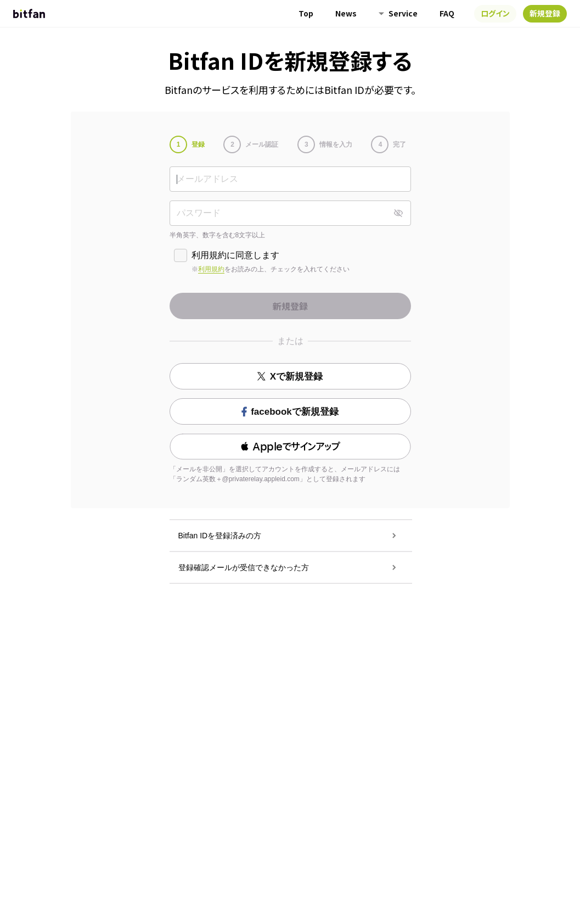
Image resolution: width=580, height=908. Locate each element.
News (346, 13)
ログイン (495, 13)
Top (306, 13)
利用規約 (211, 269)
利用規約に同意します (235, 255)
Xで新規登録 (290, 376)
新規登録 (545, 13)
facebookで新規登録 (290, 411)
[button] (290, 446)
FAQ (447, 13)
